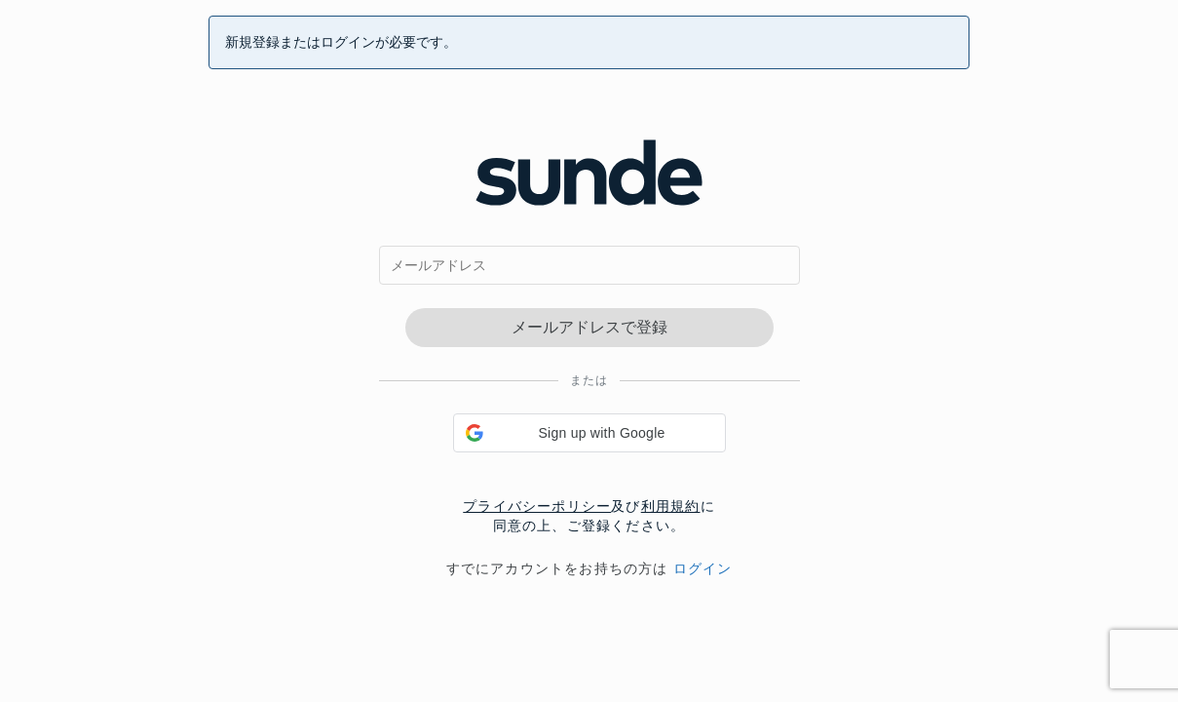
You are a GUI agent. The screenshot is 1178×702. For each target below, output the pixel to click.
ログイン (703, 568)
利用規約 (671, 506)
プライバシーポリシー (537, 506)
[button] (589, 432)
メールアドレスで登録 (589, 327)
